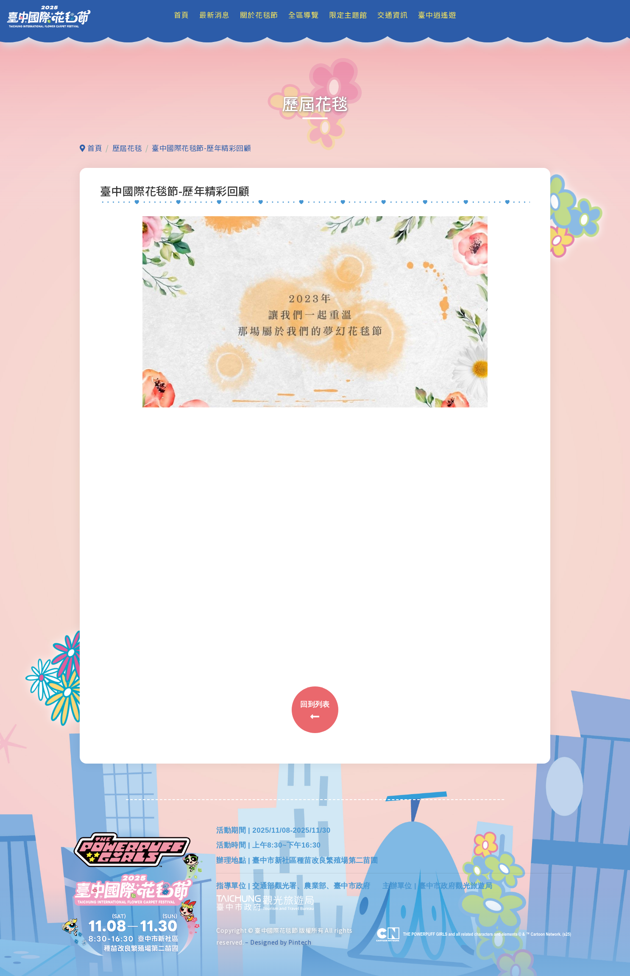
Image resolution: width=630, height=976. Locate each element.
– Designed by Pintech (278, 942)
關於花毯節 (259, 14)
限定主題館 (348, 14)
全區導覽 (303, 14)
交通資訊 (392, 14)
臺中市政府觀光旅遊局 (455, 886)
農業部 (315, 886)
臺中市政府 (352, 886)
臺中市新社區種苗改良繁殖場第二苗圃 (315, 860)
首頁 (181, 14)
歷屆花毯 (127, 147)
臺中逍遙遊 (437, 14)
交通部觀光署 (274, 886)
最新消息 (214, 14)
